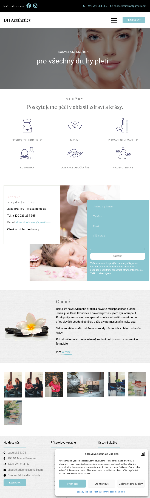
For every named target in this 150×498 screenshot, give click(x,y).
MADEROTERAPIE (123, 167)
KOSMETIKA (27, 167)
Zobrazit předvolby (131, 483)
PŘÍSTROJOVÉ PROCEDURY (27, 140)
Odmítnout (102, 483)
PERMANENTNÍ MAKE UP (123, 140)
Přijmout (72, 483)
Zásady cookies (84, 491)
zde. (113, 273)
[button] (143, 453)
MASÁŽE (75, 140)
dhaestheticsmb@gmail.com (33, 222)
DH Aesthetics (17, 20)
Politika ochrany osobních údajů (109, 491)
